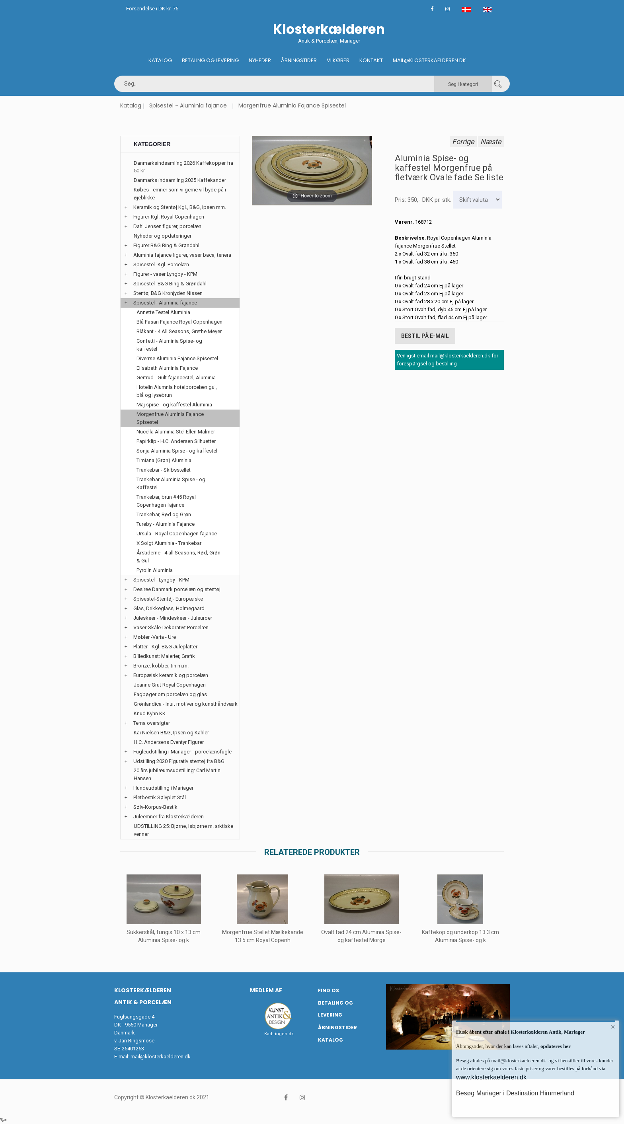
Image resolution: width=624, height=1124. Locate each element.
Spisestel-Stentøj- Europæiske (168, 599)
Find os (328, 990)
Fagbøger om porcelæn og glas (170, 694)
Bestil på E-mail (425, 336)
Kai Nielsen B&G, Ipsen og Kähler (171, 733)
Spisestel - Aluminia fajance (188, 105)
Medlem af (266, 990)
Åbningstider (299, 60)
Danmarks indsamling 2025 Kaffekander (180, 180)
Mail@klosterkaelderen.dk (429, 60)
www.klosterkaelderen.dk (491, 1077)
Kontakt (371, 60)
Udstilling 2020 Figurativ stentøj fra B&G (178, 761)
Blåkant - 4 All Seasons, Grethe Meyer (179, 331)
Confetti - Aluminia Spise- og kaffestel (169, 345)
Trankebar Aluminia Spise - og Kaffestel (170, 483)
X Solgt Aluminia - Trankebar (168, 543)
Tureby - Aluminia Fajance (165, 524)
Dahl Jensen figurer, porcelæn (167, 226)
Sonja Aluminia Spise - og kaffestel (176, 451)
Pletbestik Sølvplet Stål (159, 797)
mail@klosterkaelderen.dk (161, 1057)
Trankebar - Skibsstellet (163, 470)
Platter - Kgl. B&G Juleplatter (165, 647)
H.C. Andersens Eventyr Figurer (169, 742)
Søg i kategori (463, 84)
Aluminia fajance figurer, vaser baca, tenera (182, 255)
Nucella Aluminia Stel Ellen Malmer (175, 432)
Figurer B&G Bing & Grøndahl (166, 245)
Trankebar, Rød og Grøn (163, 514)
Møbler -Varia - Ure (154, 637)
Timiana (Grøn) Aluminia (163, 460)
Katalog (160, 60)
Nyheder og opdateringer (162, 236)
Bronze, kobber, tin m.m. (161, 666)
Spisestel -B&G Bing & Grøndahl (170, 284)
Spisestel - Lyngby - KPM (161, 580)
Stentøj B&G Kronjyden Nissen (168, 293)
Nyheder (260, 60)
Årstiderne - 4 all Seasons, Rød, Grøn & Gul (178, 557)
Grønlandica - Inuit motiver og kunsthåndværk (186, 704)
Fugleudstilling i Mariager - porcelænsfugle (182, 752)
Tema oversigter (151, 723)
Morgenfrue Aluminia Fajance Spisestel (292, 105)
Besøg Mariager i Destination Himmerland (515, 1093)
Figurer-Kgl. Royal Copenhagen (168, 217)
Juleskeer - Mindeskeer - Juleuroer (172, 618)
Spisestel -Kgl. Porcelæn (161, 264)
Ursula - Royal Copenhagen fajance (176, 534)
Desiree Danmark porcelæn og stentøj (176, 589)
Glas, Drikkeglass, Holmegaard (169, 608)
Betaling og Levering (210, 60)
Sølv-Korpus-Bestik (155, 807)
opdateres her (555, 1046)
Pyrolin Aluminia (154, 570)
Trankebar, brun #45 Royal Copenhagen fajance (166, 501)
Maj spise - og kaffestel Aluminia (174, 405)
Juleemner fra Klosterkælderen (168, 817)
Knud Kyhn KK (150, 713)
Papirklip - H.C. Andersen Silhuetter (176, 441)
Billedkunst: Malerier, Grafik (164, 656)
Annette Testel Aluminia (163, 312)
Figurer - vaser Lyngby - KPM (165, 274)
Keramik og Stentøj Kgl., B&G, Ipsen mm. (179, 207)
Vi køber (338, 60)
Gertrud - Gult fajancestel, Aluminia (176, 378)
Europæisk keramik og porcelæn (170, 675)
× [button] (613, 1027)
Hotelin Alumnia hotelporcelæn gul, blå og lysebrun (176, 391)
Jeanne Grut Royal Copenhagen (170, 685)
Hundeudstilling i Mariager (163, 788)
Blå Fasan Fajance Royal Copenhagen (179, 322)
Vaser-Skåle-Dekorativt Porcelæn (171, 627)
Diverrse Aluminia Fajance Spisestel (177, 358)
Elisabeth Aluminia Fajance (167, 368)
